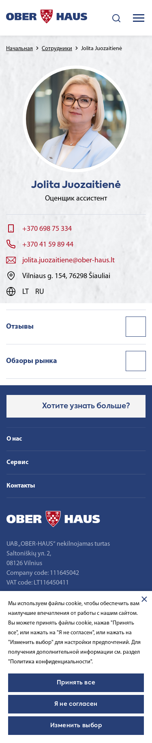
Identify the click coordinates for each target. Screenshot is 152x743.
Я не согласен (75, 704)
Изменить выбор (76, 725)
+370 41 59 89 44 (47, 245)
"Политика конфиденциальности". (50, 662)
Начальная (19, 49)
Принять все (76, 683)
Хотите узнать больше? (86, 406)
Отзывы (20, 327)
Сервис (17, 462)
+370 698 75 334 (47, 229)
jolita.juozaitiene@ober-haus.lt (68, 260)
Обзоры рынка (31, 361)
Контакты (20, 486)
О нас (14, 439)
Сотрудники (57, 49)
